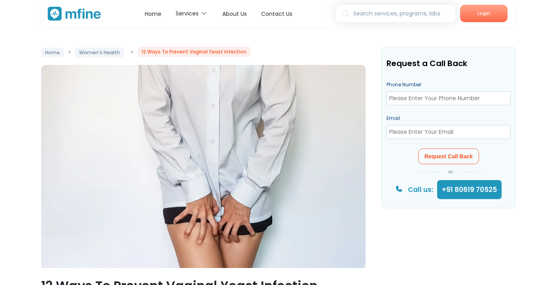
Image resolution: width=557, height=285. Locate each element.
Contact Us (276, 14)
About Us (234, 14)
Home (153, 14)
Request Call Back (448, 156)
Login (483, 13)
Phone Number (403, 84)
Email (393, 118)
